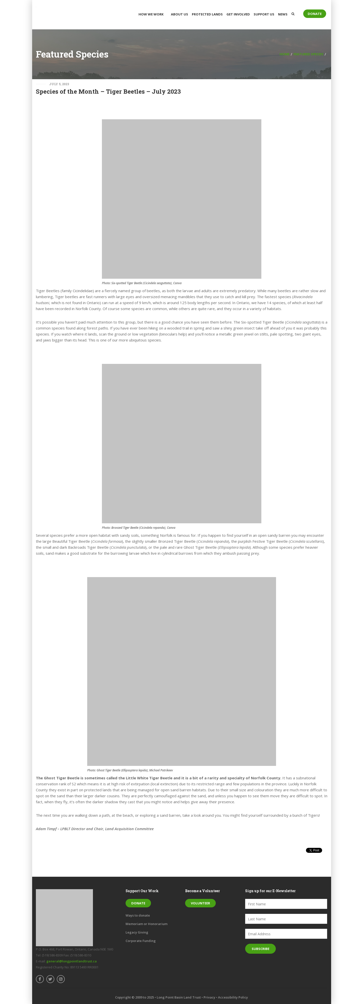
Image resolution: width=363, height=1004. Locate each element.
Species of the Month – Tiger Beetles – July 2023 (108, 91)
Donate (315, 13)
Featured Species (308, 54)
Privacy (209, 997)
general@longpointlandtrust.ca (71, 961)
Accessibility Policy (233, 997)
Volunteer (200, 903)
